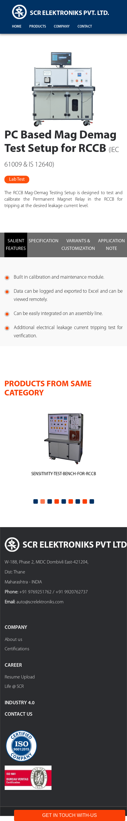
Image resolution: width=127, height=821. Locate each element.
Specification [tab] (44, 241)
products (37, 26)
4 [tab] (56, 502)
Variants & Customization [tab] (78, 245)
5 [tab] (63, 502)
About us (13, 639)
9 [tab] (92, 502)
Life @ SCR (14, 686)
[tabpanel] (63, 450)
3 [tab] (49, 502)
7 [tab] (77, 502)
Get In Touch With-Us (69, 815)
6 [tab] (70, 502)
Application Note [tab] (111, 245)
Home (16, 26)
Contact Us (18, 714)
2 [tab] (42, 502)
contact (85, 26)
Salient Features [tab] (16, 245)
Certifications (17, 649)
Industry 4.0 (20, 702)
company (62, 26)
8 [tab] (84, 502)
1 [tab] (35, 502)
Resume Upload (20, 677)
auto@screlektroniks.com (40, 602)
